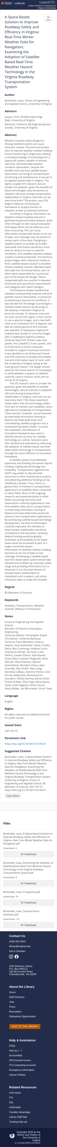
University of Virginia (33, 1139)
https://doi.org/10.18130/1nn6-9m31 (25, 743)
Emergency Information (21, 1070)
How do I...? (15, 1050)
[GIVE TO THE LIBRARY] (25, 1026)
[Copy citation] (13, 795)
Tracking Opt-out (18, 1122)
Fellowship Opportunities (22, 1016)
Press (12, 1006)
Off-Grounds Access (20, 1060)
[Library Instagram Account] (12, 957)
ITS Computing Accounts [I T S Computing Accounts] (22, 1065)
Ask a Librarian (17, 951)
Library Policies (17, 1075)
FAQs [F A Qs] (12, 1046)
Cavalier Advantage (19, 1112)
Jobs (11, 1002)
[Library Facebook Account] (17, 957)
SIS (11, 1102)
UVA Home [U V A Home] (15, 1093)
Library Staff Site (18, 1117)
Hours (12, 992)
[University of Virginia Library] (13, 5)
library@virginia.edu (20, 946)
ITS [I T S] (11, 1097)
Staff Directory (16, 997)
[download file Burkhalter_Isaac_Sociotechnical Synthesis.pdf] (28, 925)
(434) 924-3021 (17, 941)
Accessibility (15, 1055)
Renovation (15, 1011)
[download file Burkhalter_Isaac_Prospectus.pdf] (28, 903)
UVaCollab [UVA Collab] (15, 1107)
